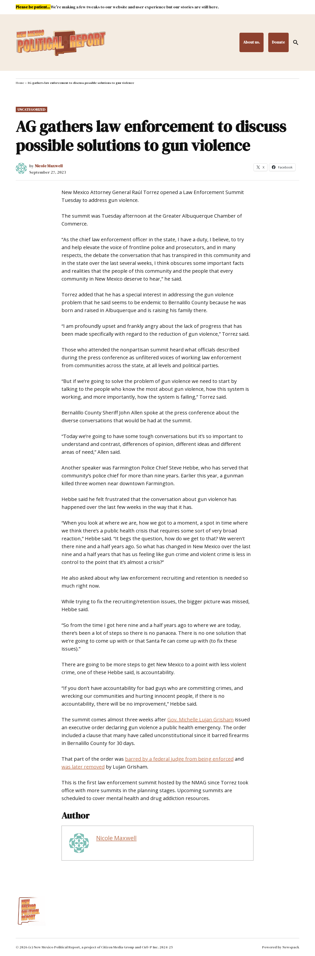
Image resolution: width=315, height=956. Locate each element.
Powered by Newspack (280, 947)
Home (20, 83)
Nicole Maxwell (49, 165)
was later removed (83, 766)
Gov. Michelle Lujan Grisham (200, 719)
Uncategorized (31, 109)
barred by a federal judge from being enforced (179, 759)
